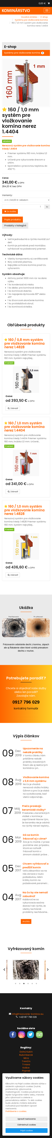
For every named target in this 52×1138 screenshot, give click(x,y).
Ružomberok (26, 1055)
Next (47, 969)
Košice (26, 1067)
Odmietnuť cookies (26, 1124)
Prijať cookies (26, 1130)
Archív (26, 921)
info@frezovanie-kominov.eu (27, 1014)
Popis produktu (12, 219)
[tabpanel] (26, 969)
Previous (4, 969)
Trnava (26, 1064)
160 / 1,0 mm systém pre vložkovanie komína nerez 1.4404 (24, 427)
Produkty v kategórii (15, 225)
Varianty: (7, 195)
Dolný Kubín (26, 1051)
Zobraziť (12, 408)
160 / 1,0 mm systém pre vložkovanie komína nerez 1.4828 (24, 510)
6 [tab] (36, 984)
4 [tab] (28, 984)
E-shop (44, 17)
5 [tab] (32, 984)
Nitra (26, 1058)
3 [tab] (24, 984)
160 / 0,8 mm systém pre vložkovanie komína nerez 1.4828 (24, 343)
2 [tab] (19, 984)
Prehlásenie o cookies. (16, 1111)
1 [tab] (15, 984)
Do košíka (10, 211)
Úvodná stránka (29, 17)
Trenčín (26, 1061)
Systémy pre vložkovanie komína (31, 20)
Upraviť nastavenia (27, 1119)
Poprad (26, 1070)
